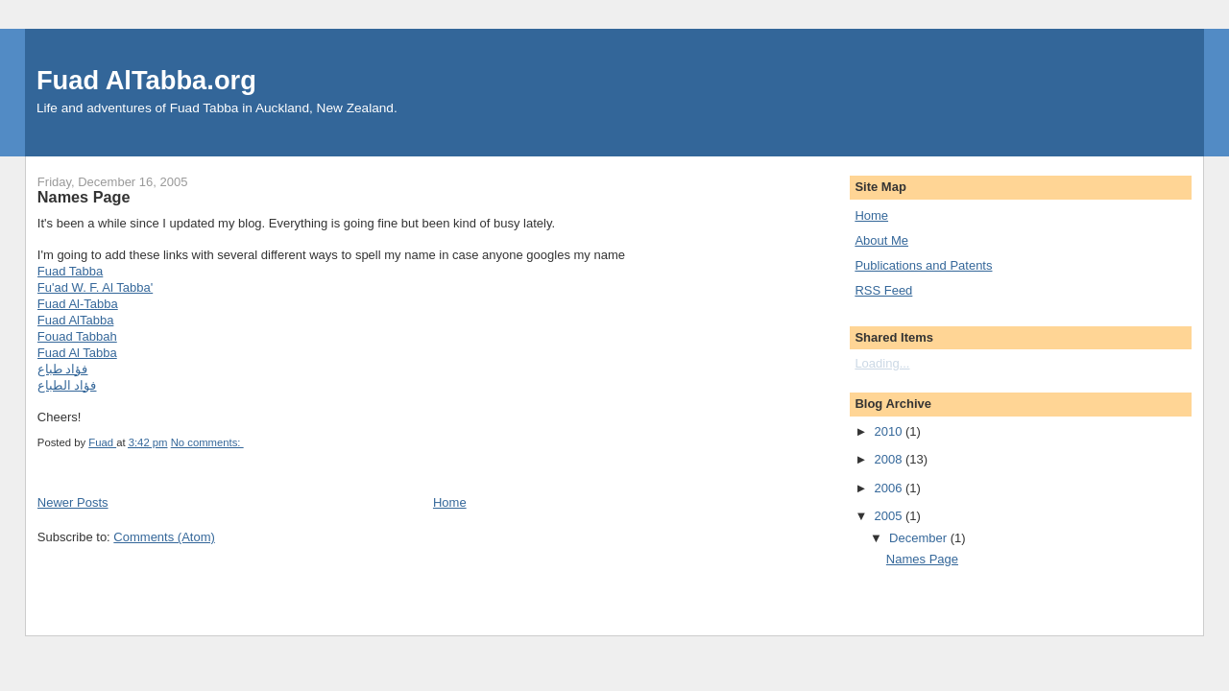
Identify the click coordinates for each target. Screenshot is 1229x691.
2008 (889, 459)
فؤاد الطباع (67, 385)
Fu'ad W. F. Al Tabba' (95, 287)
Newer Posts (72, 502)
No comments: (207, 442)
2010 (889, 431)
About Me (881, 240)
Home (450, 502)
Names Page (84, 196)
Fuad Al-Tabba (77, 304)
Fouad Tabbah (77, 336)
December (920, 538)
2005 (889, 516)
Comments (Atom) (163, 537)
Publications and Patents (923, 265)
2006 (889, 488)
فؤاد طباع (62, 369)
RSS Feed (883, 290)
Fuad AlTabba (75, 320)
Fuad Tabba (70, 271)
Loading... (882, 363)
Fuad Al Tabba (77, 353)
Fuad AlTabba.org (146, 80)
